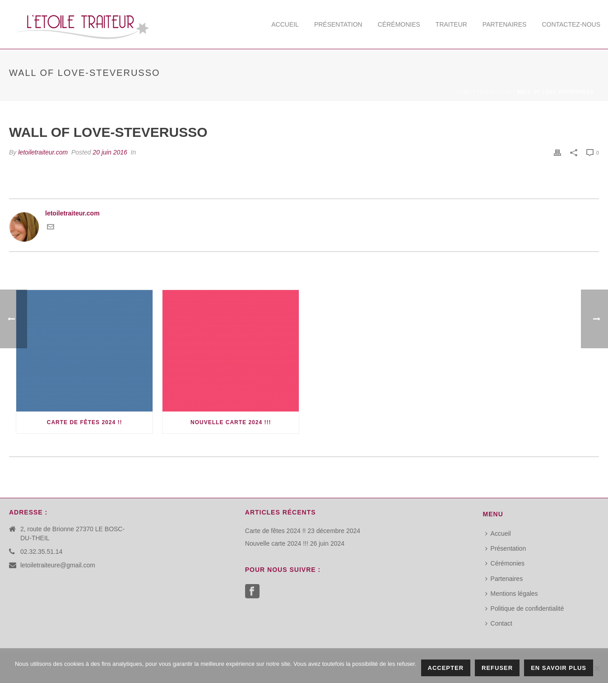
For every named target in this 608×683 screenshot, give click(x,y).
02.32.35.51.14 (41, 551)
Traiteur (451, 24)
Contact (498, 623)
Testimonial (494, 91)
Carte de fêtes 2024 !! (84, 422)
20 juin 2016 (110, 152)
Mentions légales (511, 593)
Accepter (446, 667)
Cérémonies (399, 24)
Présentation (338, 24)
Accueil (285, 24)
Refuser (497, 667)
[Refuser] (596, 668)
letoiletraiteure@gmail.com (57, 565)
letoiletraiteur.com (43, 152)
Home (463, 91)
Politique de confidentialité (524, 608)
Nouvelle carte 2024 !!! (230, 422)
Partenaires (505, 24)
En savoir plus (558, 667)
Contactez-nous (571, 24)
